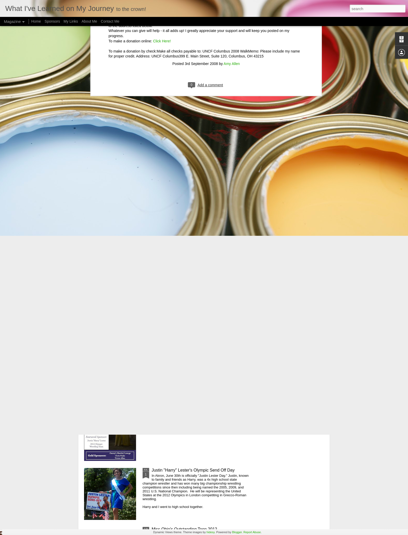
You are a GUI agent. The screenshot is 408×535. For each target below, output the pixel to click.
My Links (70, 21)
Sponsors (52, 21)
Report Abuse (252, 532)
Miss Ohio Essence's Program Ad (182, 411)
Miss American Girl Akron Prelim (181, 352)
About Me (89, 21)
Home (36, 21)
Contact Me (110, 21)
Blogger (237, 532)
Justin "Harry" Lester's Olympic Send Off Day (193, 470)
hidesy (211, 532)
